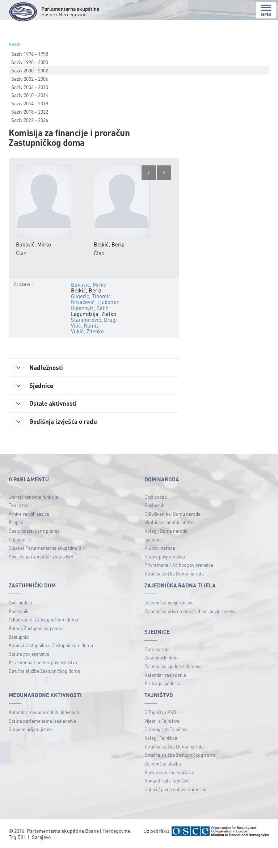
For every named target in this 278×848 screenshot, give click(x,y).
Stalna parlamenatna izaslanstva (42, 721)
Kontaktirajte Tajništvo (167, 781)
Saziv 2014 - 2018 (29, 103)
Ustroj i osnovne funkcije (33, 497)
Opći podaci (156, 497)
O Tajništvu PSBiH (162, 713)
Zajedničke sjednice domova (173, 667)
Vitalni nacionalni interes (169, 523)
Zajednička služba (162, 764)
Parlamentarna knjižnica (169, 773)
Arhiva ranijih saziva (29, 514)
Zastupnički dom (161, 658)
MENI (266, 10)
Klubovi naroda (159, 549)
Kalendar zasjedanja (165, 675)
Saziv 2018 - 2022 (29, 111)
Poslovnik (154, 506)
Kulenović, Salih (90, 308)
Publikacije (20, 540)
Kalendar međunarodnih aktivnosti (44, 713)
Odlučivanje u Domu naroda (172, 514)
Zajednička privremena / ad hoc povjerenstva (190, 612)
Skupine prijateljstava (31, 730)
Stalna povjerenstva (164, 557)
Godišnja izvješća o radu (57, 422)
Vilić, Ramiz (84, 325)
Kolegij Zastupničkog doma (36, 629)
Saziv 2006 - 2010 (29, 87)
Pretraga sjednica (162, 684)
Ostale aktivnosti (46, 404)
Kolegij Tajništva (160, 738)
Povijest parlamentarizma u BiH (41, 557)
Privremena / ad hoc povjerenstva (43, 663)
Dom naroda (157, 650)
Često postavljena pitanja (34, 531)
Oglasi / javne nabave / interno (175, 790)
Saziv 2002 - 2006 (29, 78)
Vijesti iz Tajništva (162, 721)
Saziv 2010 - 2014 (29, 95)
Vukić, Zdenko (87, 331)
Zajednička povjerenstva (169, 603)
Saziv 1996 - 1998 (29, 53)
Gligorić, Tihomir (90, 296)
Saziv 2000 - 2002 (29, 70)
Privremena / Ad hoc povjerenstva (178, 566)
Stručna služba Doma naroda (174, 574)
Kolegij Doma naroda (166, 531)
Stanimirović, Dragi (93, 319)
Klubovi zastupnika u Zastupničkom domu (51, 646)
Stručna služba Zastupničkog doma (44, 671)
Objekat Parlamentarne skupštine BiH (47, 549)
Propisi (16, 523)
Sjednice (34, 386)
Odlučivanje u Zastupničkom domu (43, 620)
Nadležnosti (39, 368)
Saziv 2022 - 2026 (29, 120)
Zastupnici (19, 637)
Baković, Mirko (88, 284)
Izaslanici (154, 540)
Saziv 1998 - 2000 (29, 62)
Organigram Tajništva (166, 730)
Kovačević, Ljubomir (95, 302)
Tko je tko (19, 506)
